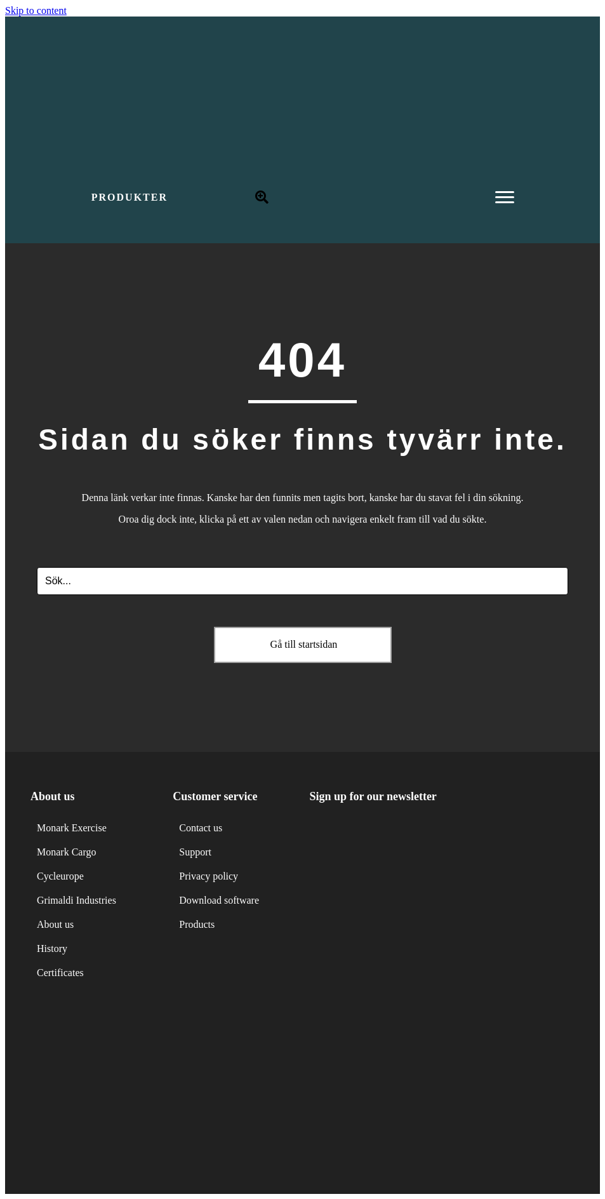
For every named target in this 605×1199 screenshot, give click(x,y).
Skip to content (36, 10)
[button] (129, 197)
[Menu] (504, 197)
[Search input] (302, 581)
